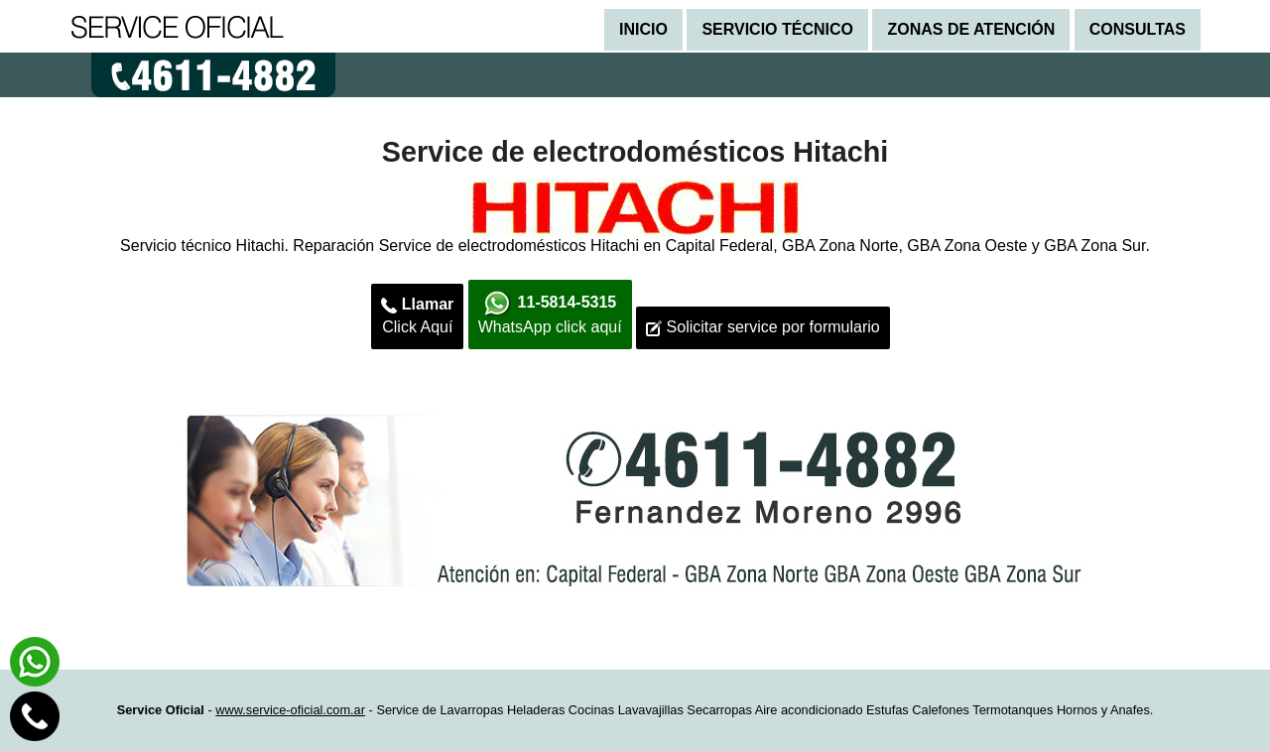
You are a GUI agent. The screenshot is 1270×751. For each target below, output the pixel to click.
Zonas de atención (971, 29)
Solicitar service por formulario (763, 327)
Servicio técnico (777, 29)
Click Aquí (417, 315)
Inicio (643, 29)
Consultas (1137, 29)
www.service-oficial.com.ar (290, 709)
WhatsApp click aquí (550, 312)
